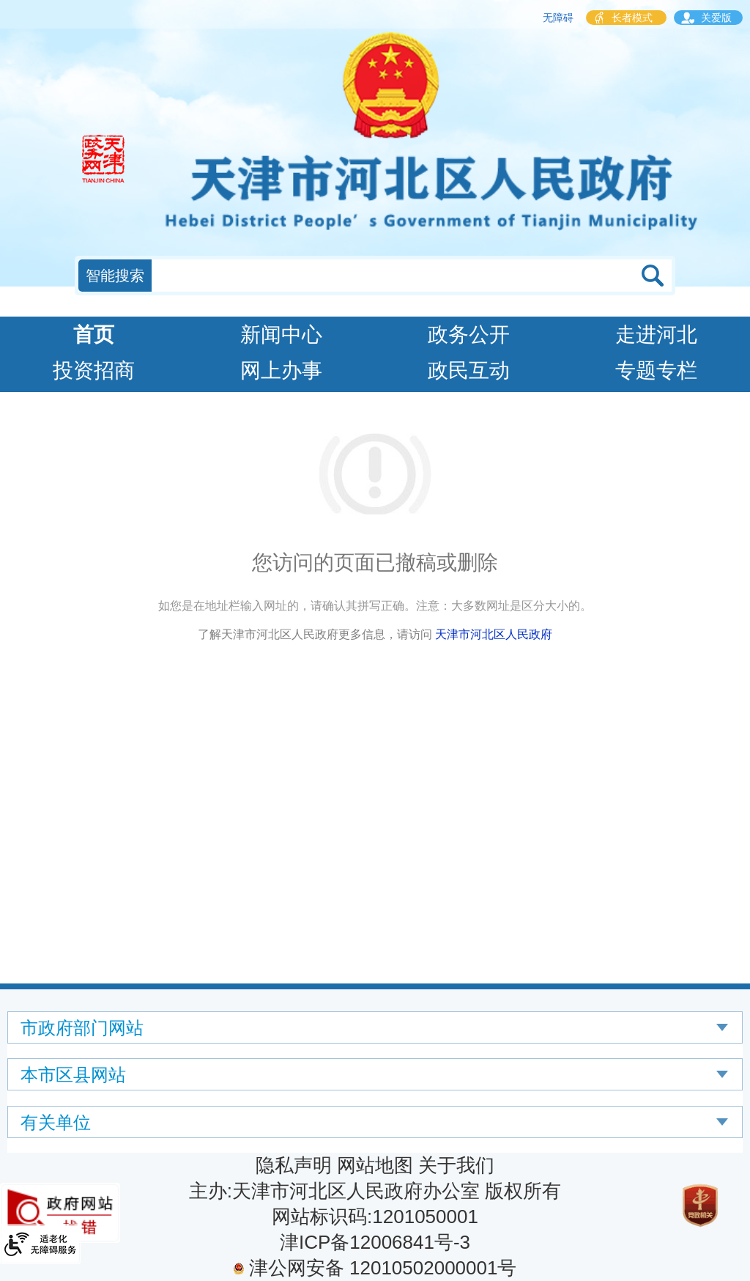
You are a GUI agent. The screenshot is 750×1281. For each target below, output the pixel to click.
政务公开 (469, 334)
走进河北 (656, 334)
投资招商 (94, 370)
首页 (93, 334)
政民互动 (469, 370)
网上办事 (281, 370)
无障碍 (558, 17)
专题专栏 (656, 370)
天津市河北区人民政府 (493, 634)
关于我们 (456, 1165)
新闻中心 (281, 334)
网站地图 (375, 1165)
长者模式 (632, 17)
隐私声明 (294, 1165)
